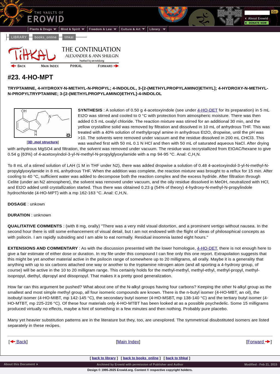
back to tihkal (177, 358)
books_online (46, 37)
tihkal (69, 37)
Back (18, 341)
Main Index (128, 341)
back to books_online (141, 358)
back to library (104, 358)
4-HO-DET (207, 110)
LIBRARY (19, 37)
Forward (258, 341)
